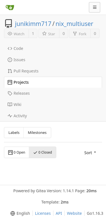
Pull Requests (23, 71)
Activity (17, 115)
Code (15, 48)
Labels (14, 132)
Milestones (37, 132)
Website (74, 213)
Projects (18, 82)
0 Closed (42, 152)
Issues (16, 59)
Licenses (43, 213)
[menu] (91, 152)
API (59, 213)
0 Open (16, 152)
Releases (19, 93)
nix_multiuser (74, 23)
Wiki (14, 104)
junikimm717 (33, 23)
